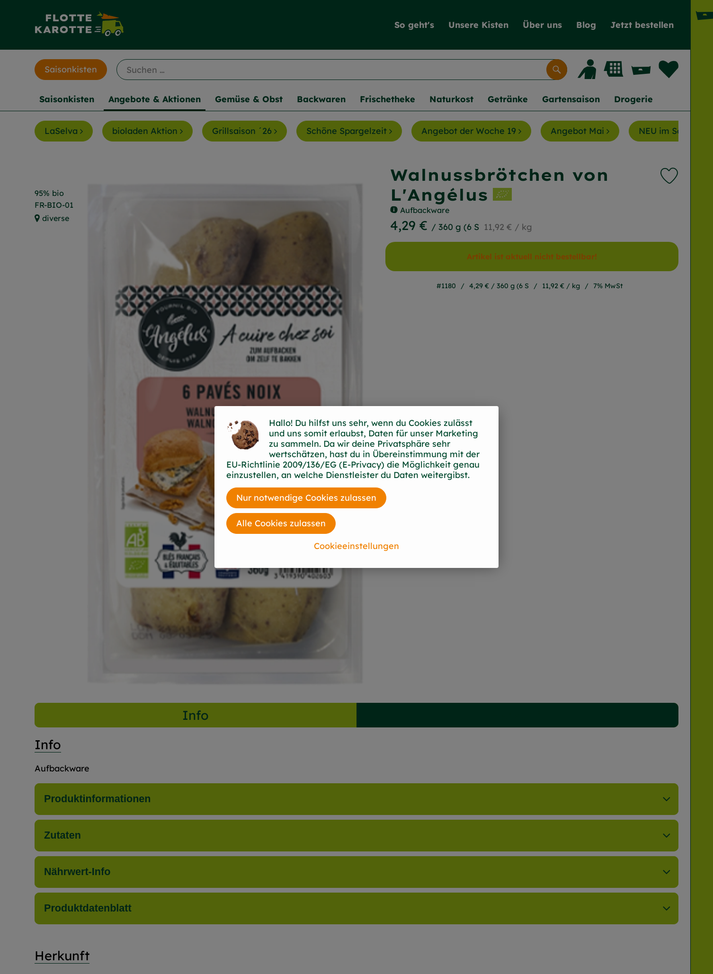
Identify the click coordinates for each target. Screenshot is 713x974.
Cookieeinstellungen (356, 545)
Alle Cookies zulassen (281, 523)
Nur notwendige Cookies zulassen (306, 497)
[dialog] (356, 487)
